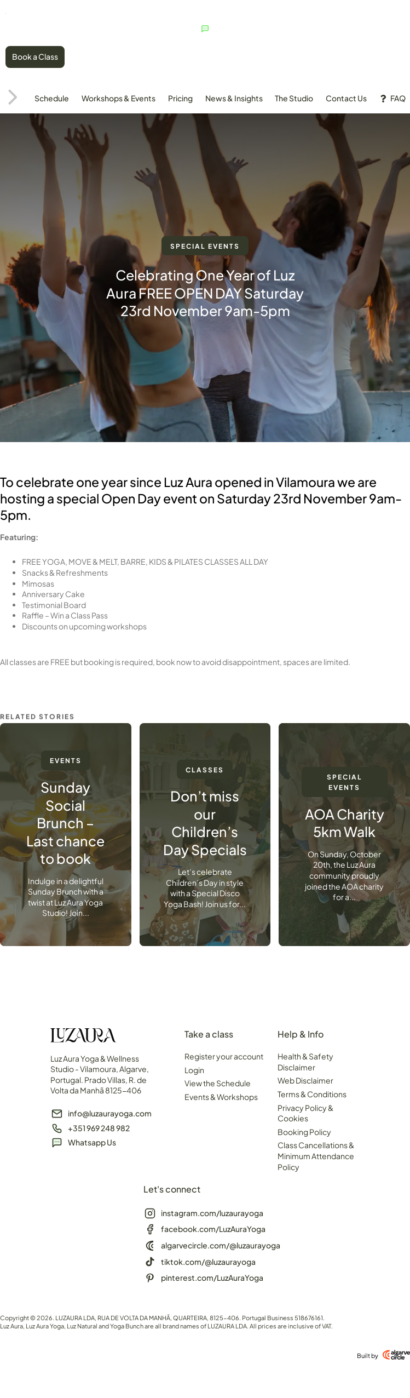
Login (194, 1071)
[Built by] (396, 1357)
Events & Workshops (221, 1098)
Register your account (223, 1058)
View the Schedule (217, 1085)
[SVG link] (46, 10)
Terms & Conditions (312, 1096)
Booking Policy (304, 1133)
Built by (367, 1357)
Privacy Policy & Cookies (305, 1114)
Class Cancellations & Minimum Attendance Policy (316, 1157)
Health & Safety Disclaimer (305, 1063)
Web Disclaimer (305, 1082)
